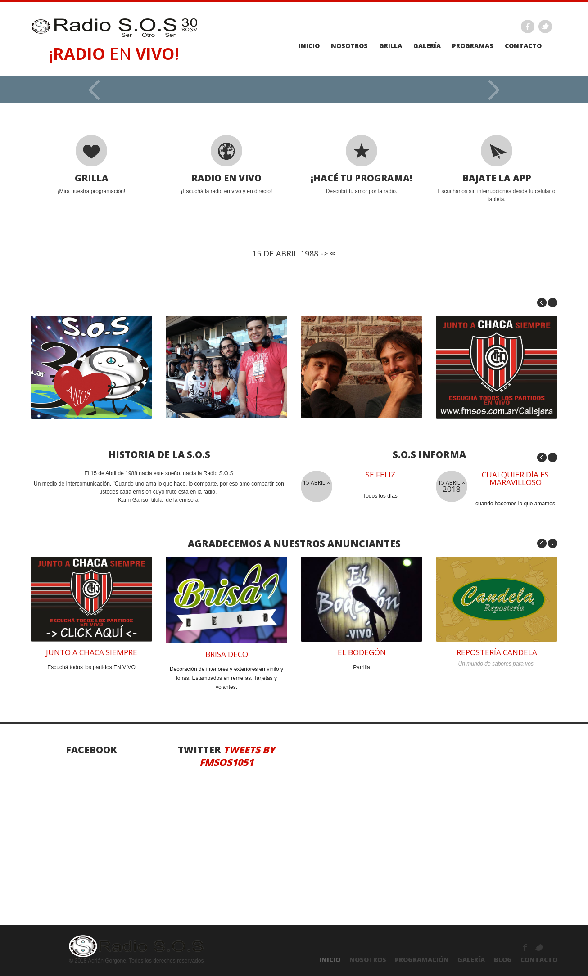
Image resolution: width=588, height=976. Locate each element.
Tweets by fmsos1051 (237, 756)
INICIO (329, 959)
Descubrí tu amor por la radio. (361, 164)
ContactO (538, 959)
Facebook (527, 26)
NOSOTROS (367, 959)
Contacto (523, 46)
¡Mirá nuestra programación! (91, 164)
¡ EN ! (114, 54)
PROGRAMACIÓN (422, 959)
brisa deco (226, 654)
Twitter (545, 26)
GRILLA (390, 46)
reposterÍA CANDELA (497, 652)
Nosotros (349, 46)
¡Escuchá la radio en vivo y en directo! (226, 164)
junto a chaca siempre (91, 652)
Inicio (309, 46)
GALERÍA (471, 959)
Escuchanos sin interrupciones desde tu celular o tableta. (496, 168)
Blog (503, 959)
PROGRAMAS (472, 46)
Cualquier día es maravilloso (515, 478)
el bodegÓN (362, 652)
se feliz (380, 474)
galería (427, 46)
